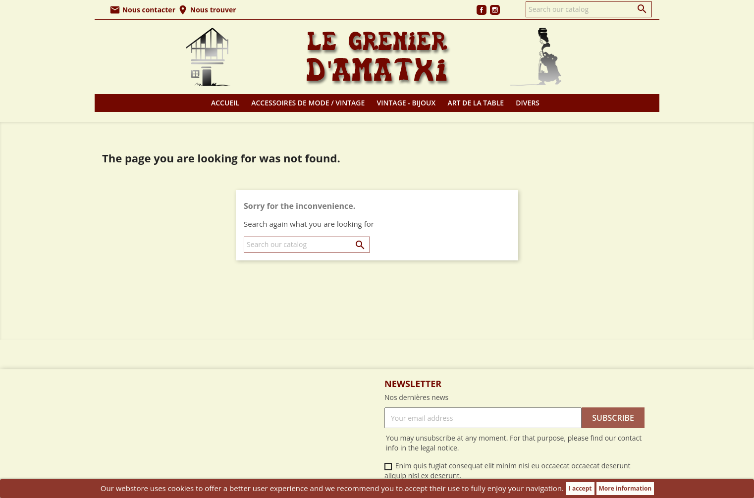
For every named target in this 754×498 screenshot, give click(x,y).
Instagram (495, 10)
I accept (580, 488)
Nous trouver (206, 9)
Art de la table (475, 102)
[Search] (589, 9)
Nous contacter (142, 9)
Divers (527, 102)
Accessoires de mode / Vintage (308, 102)
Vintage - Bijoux (406, 102)
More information (625, 488)
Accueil (225, 102)
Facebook (481, 10)
